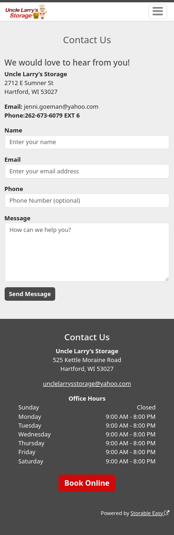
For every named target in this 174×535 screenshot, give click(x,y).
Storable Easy (149, 512)
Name (13, 130)
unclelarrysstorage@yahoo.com (87, 383)
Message (18, 218)
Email (13, 159)
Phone (14, 189)
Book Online (87, 483)
